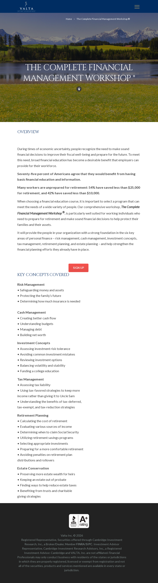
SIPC (89, 544)
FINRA (80, 544)
